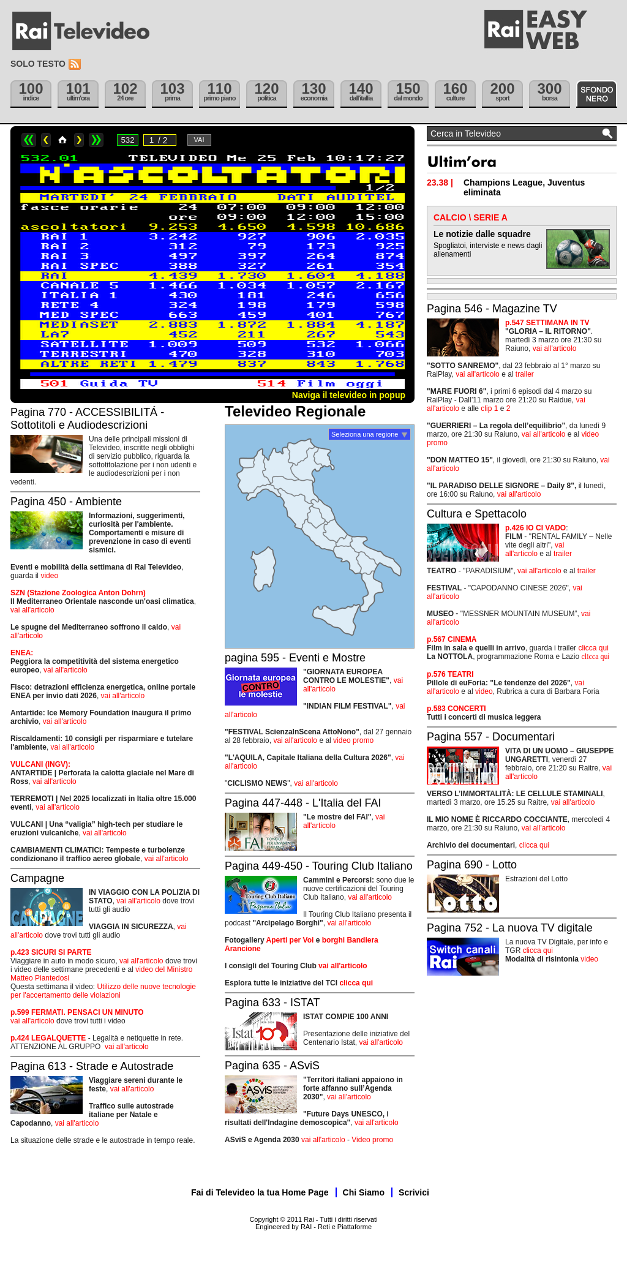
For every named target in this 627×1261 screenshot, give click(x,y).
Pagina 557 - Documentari (491, 737)
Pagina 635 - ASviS (272, 1066)
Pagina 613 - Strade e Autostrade (91, 1066)
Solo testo (38, 64)
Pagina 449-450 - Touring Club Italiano (319, 866)
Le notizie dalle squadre (482, 234)
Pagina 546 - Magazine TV (492, 309)
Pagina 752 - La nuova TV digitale (510, 928)
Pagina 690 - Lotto (472, 865)
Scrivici (414, 1192)
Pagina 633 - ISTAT (272, 1002)
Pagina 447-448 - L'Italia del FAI (303, 803)
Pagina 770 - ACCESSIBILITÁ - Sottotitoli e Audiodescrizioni (87, 418)
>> (96, 140)
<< (28, 140)
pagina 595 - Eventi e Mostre (295, 658)
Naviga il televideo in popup (348, 395)
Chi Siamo (364, 1192)
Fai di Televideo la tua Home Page (260, 1192)
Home (62, 140)
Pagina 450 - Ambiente (66, 501)
